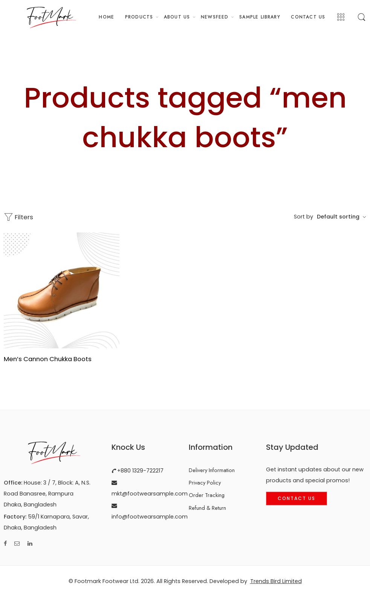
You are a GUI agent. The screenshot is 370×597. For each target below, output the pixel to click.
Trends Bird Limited (276, 581)
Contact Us (296, 498)
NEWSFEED (215, 17)
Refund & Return (207, 508)
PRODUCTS (139, 17)
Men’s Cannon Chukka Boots (48, 358)
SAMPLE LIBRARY (259, 17)
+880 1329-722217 (140, 470)
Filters (18, 217)
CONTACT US (308, 17)
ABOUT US (177, 17)
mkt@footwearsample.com (150, 493)
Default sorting (338, 216)
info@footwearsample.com (150, 516)
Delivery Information (212, 470)
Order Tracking (207, 495)
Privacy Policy (205, 482)
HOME (106, 17)
